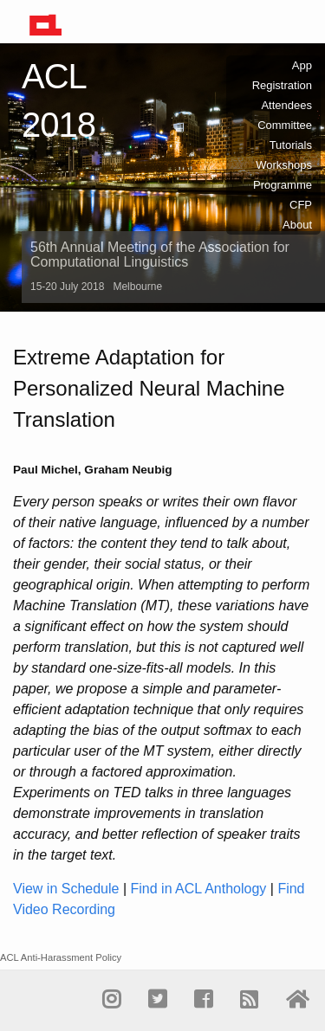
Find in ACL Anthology (199, 888)
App (302, 65)
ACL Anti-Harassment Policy (60, 957)
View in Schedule (66, 888)
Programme (282, 184)
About (297, 224)
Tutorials (291, 145)
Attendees (286, 105)
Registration (282, 85)
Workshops (284, 164)
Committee (284, 125)
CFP (300, 204)
